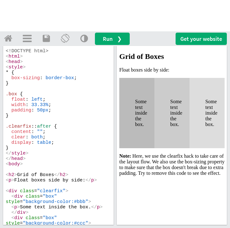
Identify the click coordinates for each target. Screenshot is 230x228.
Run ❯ (112, 38)
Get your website (201, 38)
